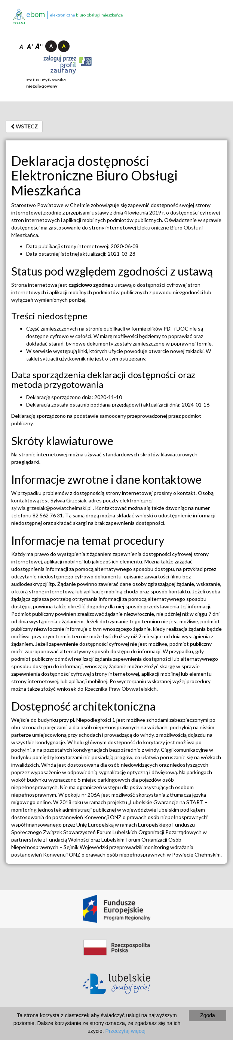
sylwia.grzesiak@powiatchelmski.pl (52, 508)
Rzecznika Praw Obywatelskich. (121, 688)
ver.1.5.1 (19, 23)
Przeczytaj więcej (125, 1031)
